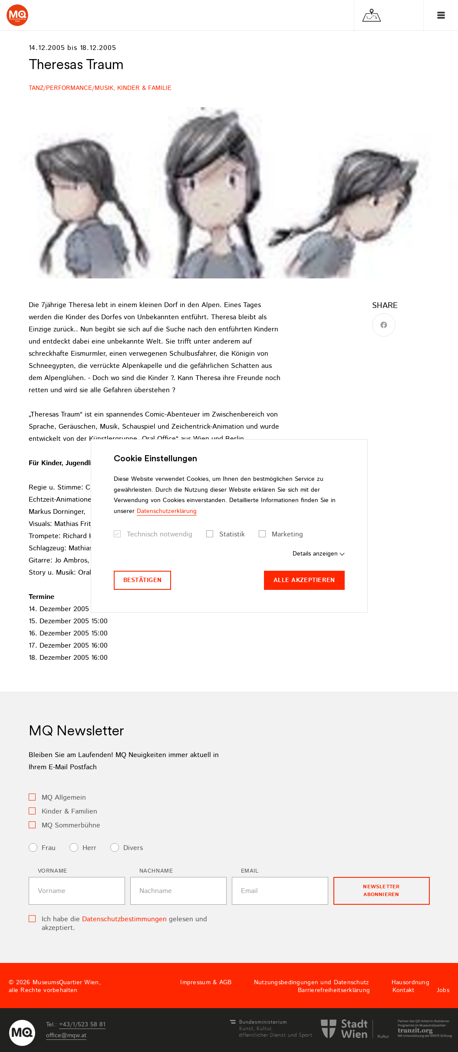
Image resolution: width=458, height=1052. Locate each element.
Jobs (443, 990)
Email (250, 871)
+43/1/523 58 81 (82, 1024)
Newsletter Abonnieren (381, 890)
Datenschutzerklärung (167, 511)
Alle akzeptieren (304, 580)
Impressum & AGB (205, 982)
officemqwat (66, 1035)
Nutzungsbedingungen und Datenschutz (311, 982)
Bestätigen (142, 580)
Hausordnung (410, 982)
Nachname (156, 871)
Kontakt (403, 990)
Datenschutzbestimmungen (124, 919)
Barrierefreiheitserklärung (334, 990)
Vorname (53, 871)
